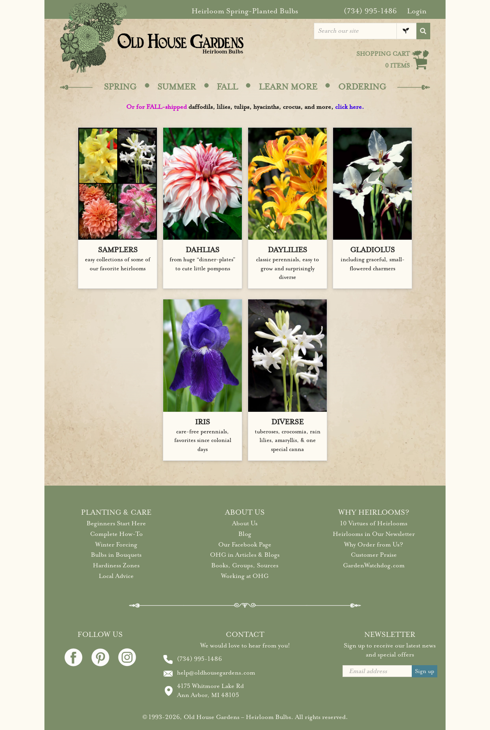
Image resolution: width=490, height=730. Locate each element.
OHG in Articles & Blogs (245, 555)
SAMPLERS (118, 250)
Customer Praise (374, 555)
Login (417, 11)
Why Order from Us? (373, 544)
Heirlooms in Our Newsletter (374, 534)
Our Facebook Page (244, 544)
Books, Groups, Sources (244, 565)
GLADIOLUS (372, 250)
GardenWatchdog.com (374, 565)
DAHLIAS (202, 250)
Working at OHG (245, 576)
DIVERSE (287, 422)
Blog (244, 534)
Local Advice (116, 576)
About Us (245, 523)
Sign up (424, 671)
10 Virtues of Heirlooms (373, 523)
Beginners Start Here (116, 523)
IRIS (202, 422)
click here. (349, 107)
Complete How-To (116, 534)
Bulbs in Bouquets (116, 555)
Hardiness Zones (116, 565)
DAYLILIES (287, 250)
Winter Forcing (116, 544)
